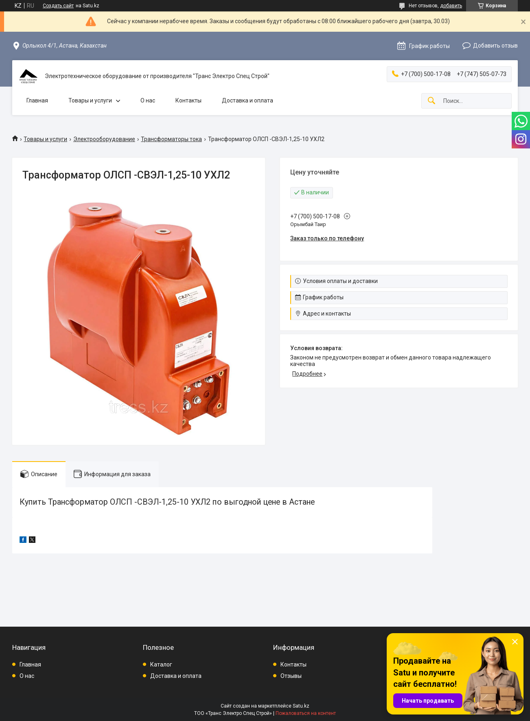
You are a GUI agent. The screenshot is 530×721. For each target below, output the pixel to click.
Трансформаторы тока (171, 139)
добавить (451, 6)
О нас (147, 100)
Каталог (161, 664)
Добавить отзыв (495, 45)
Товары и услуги (90, 100)
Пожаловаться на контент (306, 713)
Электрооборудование (104, 139)
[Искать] (431, 101)
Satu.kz (301, 706)
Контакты (188, 100)
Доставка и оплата (247, 100)
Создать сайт (58, 6)
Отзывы (291, 676)
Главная (37, 100)
